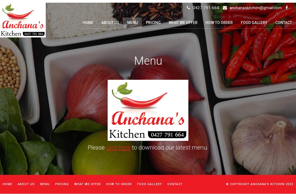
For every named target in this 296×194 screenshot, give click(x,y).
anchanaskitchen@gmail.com (256, 7)
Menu (45, 184)
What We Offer (87, 184)
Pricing (62, 184)
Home (7, 184)
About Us (26, 184)
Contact (175, 184)
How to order (119, 184)
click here (118, 147)
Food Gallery (149, 184)
